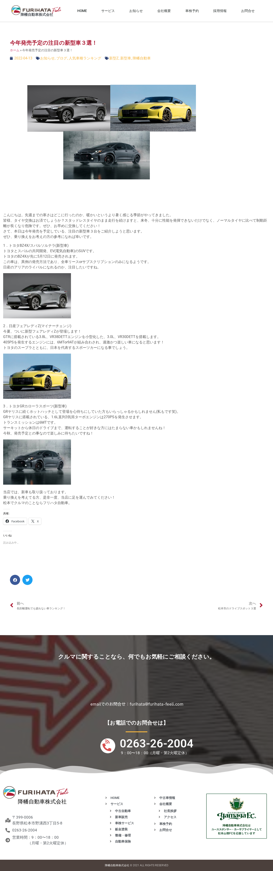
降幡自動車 (142, 58)
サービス (108, 11)
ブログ (61, 58)
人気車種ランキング (85, 58)
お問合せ (248, 11)
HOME (82, 11)
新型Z (114, 58)
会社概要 (164, 11)
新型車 (125, 58)
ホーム (14, 50)
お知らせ (136, 11)
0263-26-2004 (156, 743)
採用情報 (220, 11)
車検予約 (192, 11)
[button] (15, 580)
